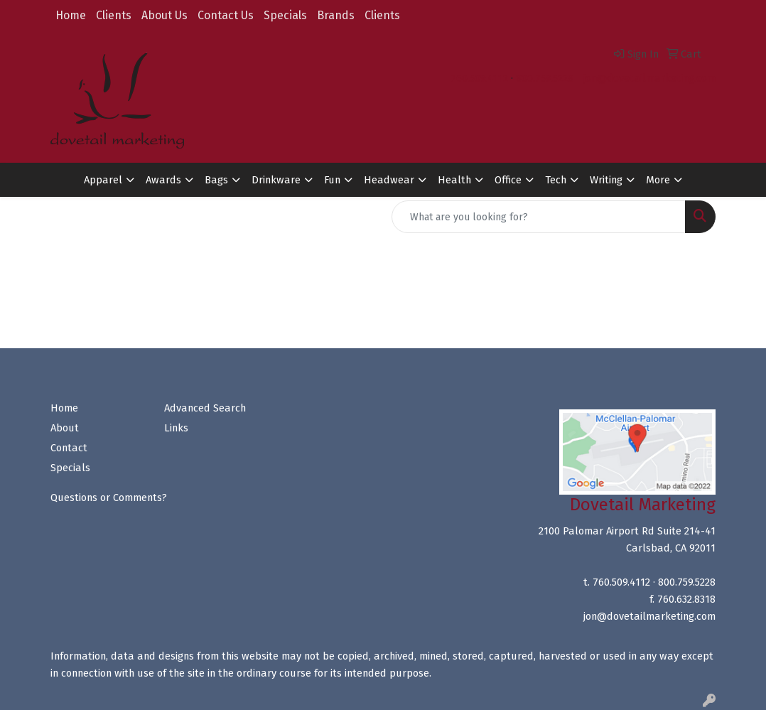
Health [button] (454, 179)
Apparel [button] (103, 179)
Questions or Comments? (108, 497)
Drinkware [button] (276, 179)
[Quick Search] (539, 216)
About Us (164, 15)
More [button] (658, 179)
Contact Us (226, 15)
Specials (285, 15)
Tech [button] (555, 179)
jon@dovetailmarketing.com (649, 78)
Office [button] (508, 179)
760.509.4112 (479, 78)
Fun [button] (332, 179)
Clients (113, 15)
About (64, 427)
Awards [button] (163, 179)
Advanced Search (205, 408)
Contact (68, 447)
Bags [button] (216, 179)
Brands (336, 15)
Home (70, 15)
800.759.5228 (544, 78)
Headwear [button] (389, 179)
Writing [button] (606, 179)
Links (176, 427)
